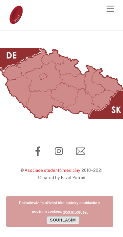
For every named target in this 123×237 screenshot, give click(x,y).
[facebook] (39, 150)
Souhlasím (63, 220)
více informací (75, 211)
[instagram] (60, 150)
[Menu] (110, 9)
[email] (82, 150)
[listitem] (11, 73)
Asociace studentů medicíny (52, 170)
